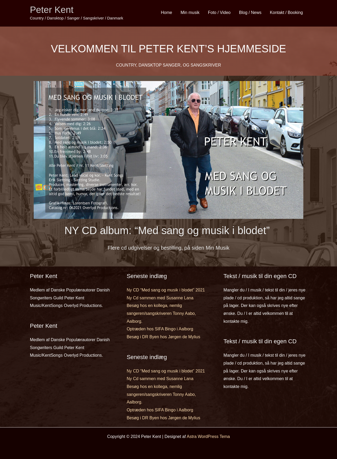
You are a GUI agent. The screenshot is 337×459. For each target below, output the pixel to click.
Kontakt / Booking (286, 12)
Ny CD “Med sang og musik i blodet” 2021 (166, 290)
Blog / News (250, 12)
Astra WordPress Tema (208, 436)
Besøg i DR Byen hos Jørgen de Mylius (163, 337)
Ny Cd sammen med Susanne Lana (160, 298)
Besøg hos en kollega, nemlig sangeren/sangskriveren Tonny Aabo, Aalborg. (161, 313)
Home (166, 12)
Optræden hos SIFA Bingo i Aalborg (160, 329)
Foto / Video (219, 12)
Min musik (190, 12)
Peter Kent (51, 9)
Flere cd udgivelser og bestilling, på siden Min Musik (168, 248)
